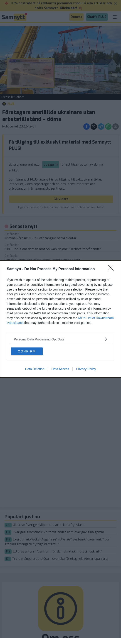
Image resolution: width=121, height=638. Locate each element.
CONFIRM (27, 351)
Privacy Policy (86, 369)
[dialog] (60, 319)
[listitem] (60, 339)
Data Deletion (34, 369)
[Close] (112, 269)
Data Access (60, 369)
